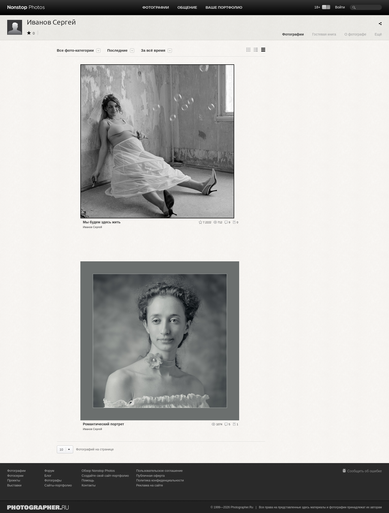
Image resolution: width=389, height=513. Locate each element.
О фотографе (355, 34)
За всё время (153, 50)
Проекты (13, 480)
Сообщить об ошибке (364, 471)
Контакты (89, 485)
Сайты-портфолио (58, 485)
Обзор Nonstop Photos (98, 471)
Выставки (14, 485)
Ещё (378, 34)
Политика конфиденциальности (160, 480)
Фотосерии (15, 475)
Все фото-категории (75, 50)
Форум (49, 471)
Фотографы (53, 480)
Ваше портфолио (224, 7)
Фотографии (155, 7)
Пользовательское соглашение (159, 471)
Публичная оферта (150, 475)
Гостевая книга (324, 34)
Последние (117, 50)
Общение (187, 7)
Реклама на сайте (149, 485)
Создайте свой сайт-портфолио (105, 475)
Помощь (88, 480)
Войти (340, 7)
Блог (47, 475)
